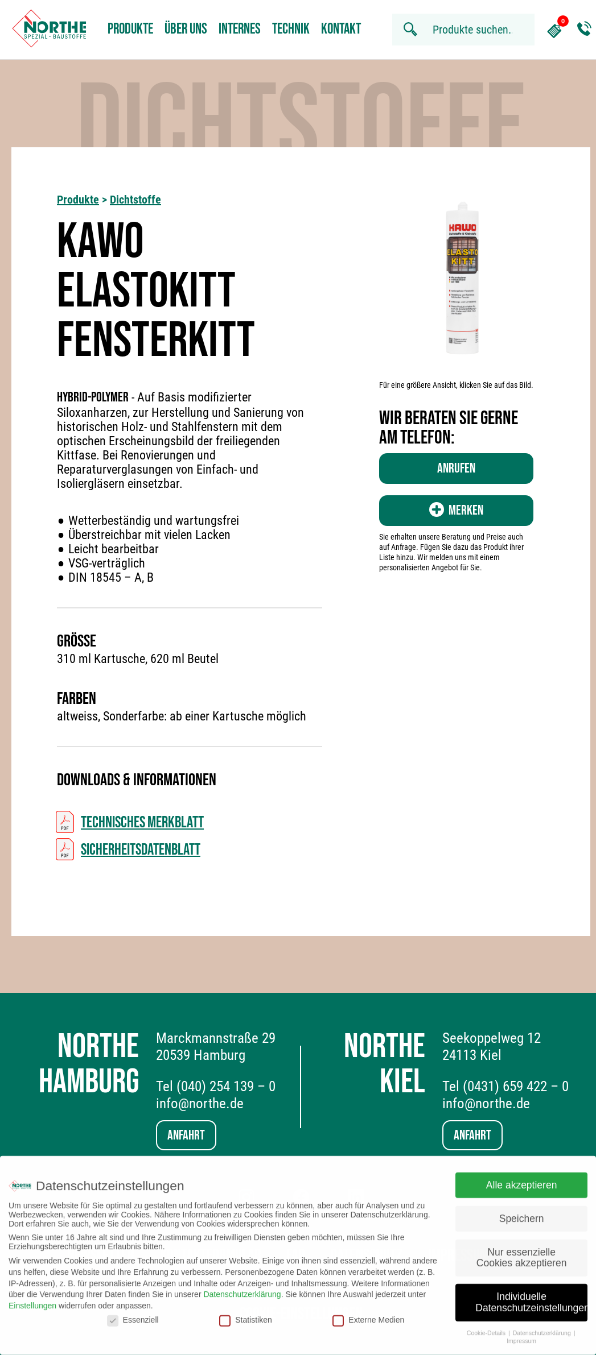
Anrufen (456, 468)
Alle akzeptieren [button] (521, 1179)
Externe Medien (368, 1314)
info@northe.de (200, 1103)
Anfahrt (186, 1135)
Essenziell (133, 1314)
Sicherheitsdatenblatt (140, 849)
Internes (240, 29)
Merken (456, 510)
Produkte (130, 29)
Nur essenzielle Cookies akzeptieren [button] (521, 1251)
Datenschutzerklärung (242, 1288)
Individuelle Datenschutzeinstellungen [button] (531, 1296)
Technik (291, 29)
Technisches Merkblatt (142, 822)
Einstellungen (32, 1299)
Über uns (186, 29)
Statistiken (245, 1314)
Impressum (521, 1335)
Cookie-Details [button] (487, 1326)
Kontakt (341, 29)
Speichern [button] (521, 1213)
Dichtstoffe (135, 199)
